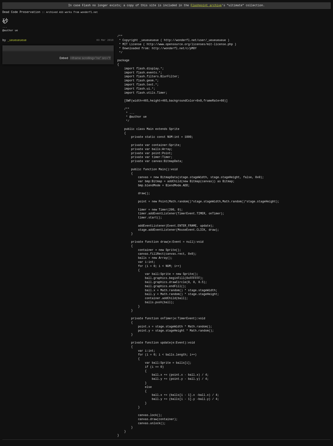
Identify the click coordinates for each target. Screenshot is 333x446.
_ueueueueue (17, 40)
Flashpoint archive (206, 5)
